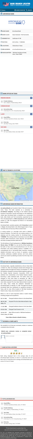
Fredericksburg (5, 98)
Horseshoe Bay (5, 106)
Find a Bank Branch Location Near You (16, 428)
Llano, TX (6, 314)
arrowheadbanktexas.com (19, 49)
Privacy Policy (21, 429)
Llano (2, 114)
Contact (25, 429)
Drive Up (6, 122)
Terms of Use (15, 429)
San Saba (3, 127)
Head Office (7, 117)
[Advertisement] (16, 73)
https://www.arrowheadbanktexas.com (17, 246)
